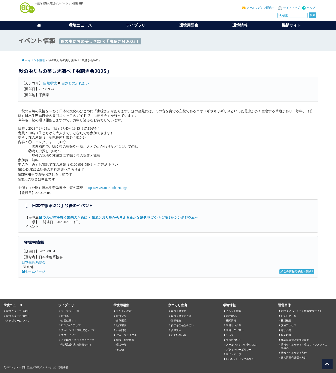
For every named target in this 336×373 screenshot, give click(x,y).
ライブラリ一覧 (70, 310)
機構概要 (286, 320)
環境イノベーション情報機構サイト (301, 310)
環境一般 (121, 344)
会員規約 (176, 330)
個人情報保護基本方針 (294, 357)
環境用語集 (188, 25)
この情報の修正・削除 (295, 271)
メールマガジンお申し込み (241, 344)
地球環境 (121, 325)
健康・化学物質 (125, 339)
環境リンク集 (233, 325)
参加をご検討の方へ (182, 325)
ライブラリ (135, 25)
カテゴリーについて (17, 320)
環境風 (65, 315)
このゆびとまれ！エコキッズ (77, 339)
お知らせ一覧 (288, 315)
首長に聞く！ (68, 320)
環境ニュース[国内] (17, 310)
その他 (120, 349)
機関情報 (231, 320)
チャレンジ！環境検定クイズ (77, 330)
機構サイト (291, 25)
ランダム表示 (124, 310)
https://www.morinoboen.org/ (107, 188)
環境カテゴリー (235, 330)
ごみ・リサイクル (126, 335)
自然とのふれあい (75, 83)
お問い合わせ (178, 335)
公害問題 (121, 330)
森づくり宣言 (178, 310)
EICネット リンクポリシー (241, 359)
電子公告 (286, 330)
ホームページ (33, 271)
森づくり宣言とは (181, 315)
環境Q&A (231, 315)
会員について (233, 339)
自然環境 (50, 83)
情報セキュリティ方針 (294, 352)
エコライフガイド (71, 335)
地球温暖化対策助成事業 (295, 339)
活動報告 (176, 320)
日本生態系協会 (34, 262)
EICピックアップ (71, 325)
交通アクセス (288, 325)
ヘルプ (311, 7)
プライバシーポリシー (239, 349)
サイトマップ (291, 7)
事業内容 (286, 335)
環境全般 (121, 315)
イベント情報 (36, 60)
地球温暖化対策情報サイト (76, 344)
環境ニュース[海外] (17, 315)
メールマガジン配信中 (260, 7)
